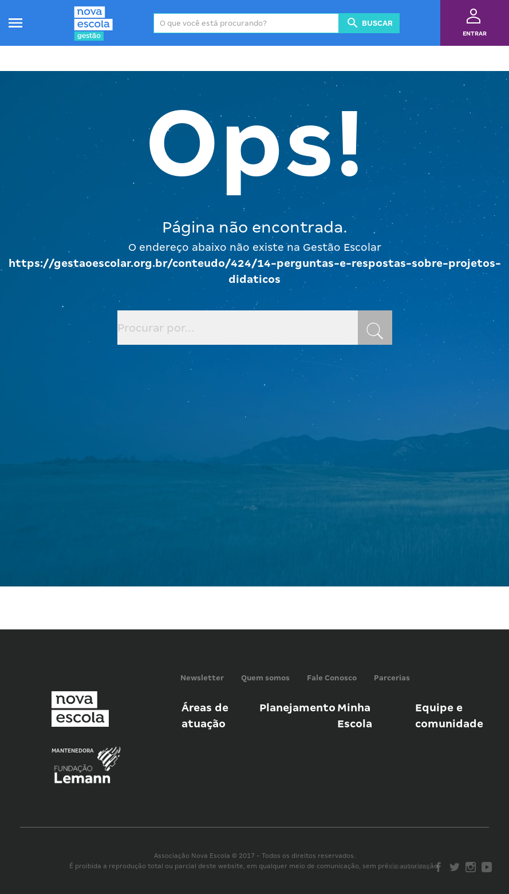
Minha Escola (354, 716)
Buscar (369, 23)
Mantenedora (73, 751)
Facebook (438, 867)
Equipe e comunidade (449, 716)
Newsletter (202, 678)
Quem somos (265, 678)
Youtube (487, 867)
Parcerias (392, 678)
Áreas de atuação (204, 716)
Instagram (470, 867)
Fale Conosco (332, 678)
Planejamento (297, 708)
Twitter (454, 867)
